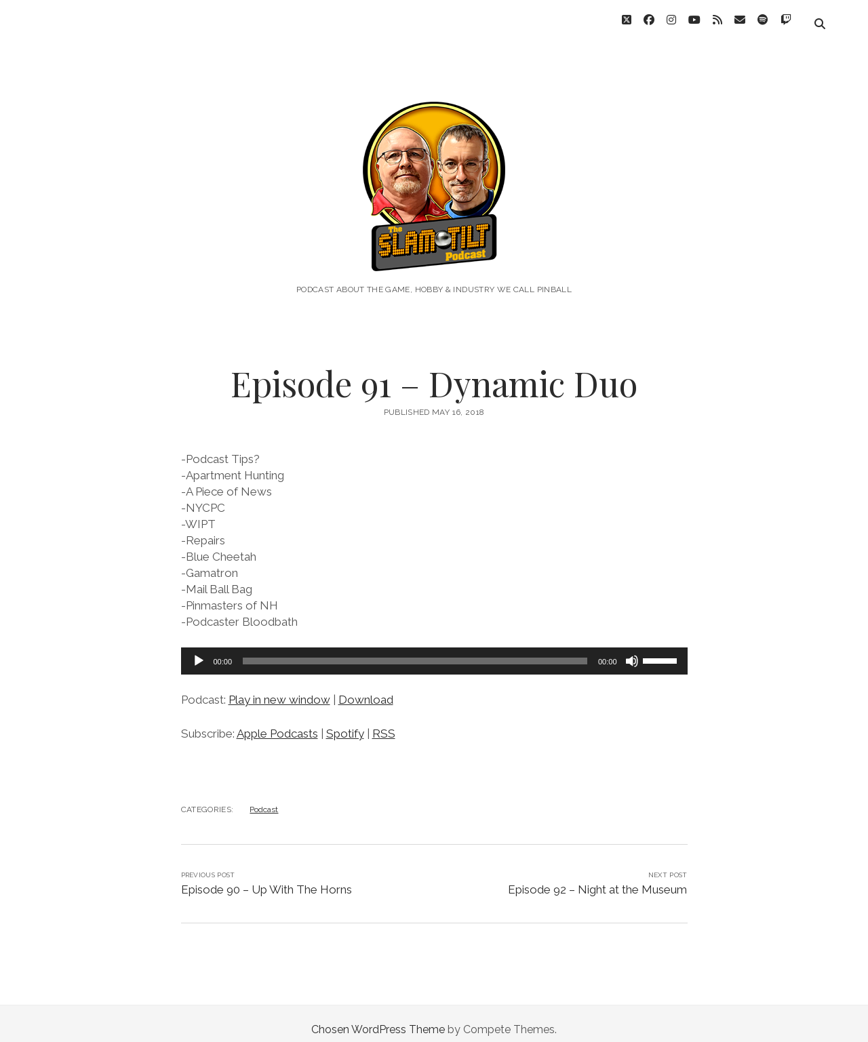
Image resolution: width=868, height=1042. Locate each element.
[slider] (415, 648)
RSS (383, 721)
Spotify (345, 721)
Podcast (264, 797)
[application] (434, 648)
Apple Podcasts (277, 721)
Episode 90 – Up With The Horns (266, 877)
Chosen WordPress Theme (378, 1017)
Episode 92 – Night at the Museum (597, 877)
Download (365, 687)
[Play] (198, 649)
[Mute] (632, 649)
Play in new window (279, 687)
